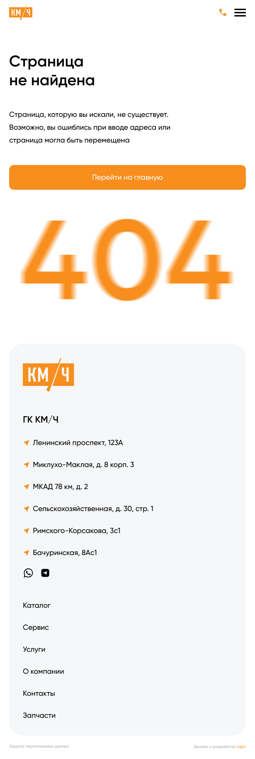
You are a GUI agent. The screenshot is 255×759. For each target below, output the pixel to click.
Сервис (36, 627)
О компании (43, 671)
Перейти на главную (127, 177)
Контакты (39, 693)
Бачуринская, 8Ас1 (60, 552)
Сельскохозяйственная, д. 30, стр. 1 (88, 508)
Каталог (37, 605)
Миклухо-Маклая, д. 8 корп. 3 (78, 464)
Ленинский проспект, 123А (73, 442)
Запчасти (39, 715)
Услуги (34, 649)
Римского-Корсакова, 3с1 (71, 530)
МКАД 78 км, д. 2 (55, 486)
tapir (241, 747)
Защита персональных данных (39, 747)
